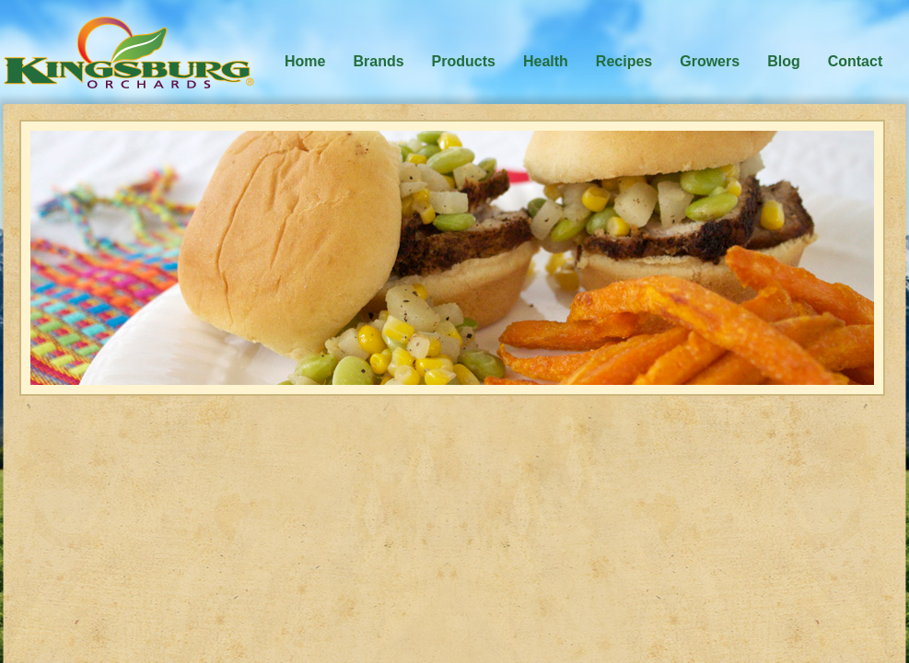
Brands (378, 61)
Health (545, 61)
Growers (710, 61)
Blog (783, 61)
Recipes (624, 61)
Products (463, 61)
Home (305, 61)
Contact (855, 61)
